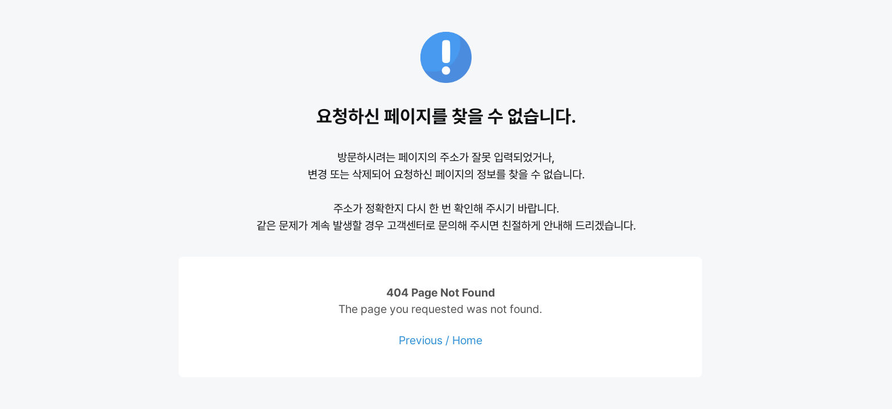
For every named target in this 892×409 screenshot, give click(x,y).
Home (467, 340)
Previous (421, 340)
